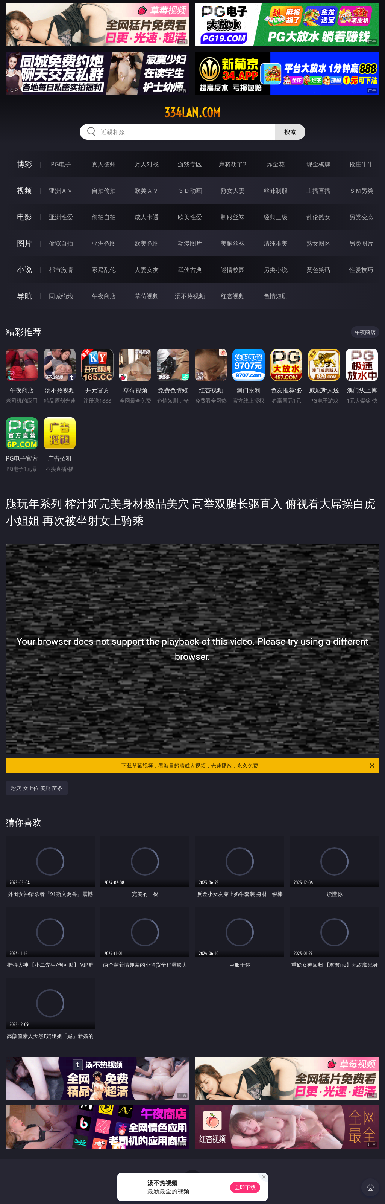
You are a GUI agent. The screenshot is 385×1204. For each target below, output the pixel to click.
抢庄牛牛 (361, 164)
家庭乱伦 (104, 270)
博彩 (24, 164)
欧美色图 (147, 243)
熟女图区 (318, 243)
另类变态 (361, 217)
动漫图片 (190, 243)
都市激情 (61, 270)
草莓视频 (147, 296)
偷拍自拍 (104, 217)
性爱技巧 (361, 270)
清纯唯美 (276, 243)
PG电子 (61, 164)
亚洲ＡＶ (61, 190)
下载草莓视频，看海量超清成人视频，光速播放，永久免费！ (248, 765)
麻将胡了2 (232, 164)
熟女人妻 (233, 190)
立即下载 (245, 1187)
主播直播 (318, 190)
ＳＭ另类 (361, 190)
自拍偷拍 (104, 190)
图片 (24, 243)
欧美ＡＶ (147, 190)
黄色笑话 (318, 270)
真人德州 (104, 164)
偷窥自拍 (61, 243)
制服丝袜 (233, 217)
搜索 (290, 132)
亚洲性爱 (61, 217)
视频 (24, 190)
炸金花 (276, 164)
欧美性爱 (190, 217)
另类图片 (361, 243)
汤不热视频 (190, 296)
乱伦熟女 (318, 217)
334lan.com (192, 112)
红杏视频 (233, 296)
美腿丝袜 (233, 243)
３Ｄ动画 (190, 190)
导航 (24, 296)
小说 (24, 269)
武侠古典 (190, 270)
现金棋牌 (318, 164)
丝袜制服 (276, 190)
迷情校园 (233, 270)
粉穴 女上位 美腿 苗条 (36, 788)
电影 (24, 217)
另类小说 (276, 270)
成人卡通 (147, 217)
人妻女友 (147, 270)
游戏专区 (190, 164)
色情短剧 (276, 296)
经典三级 (276, 217)
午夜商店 (104, 296)
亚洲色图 (104, 243)
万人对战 (147, 164)
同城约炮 (61, 296)
